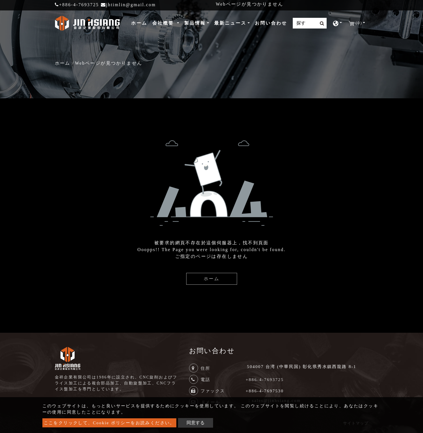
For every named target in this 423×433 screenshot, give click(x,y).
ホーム (140, 22)
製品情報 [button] (195, 23)
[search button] (320, 23)
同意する (195, 422)
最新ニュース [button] (230, 23)
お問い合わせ (271, 23)
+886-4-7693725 (77, 4)
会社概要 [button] (164, 23)
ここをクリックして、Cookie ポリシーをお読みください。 (109, 423)
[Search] (310, 23)
